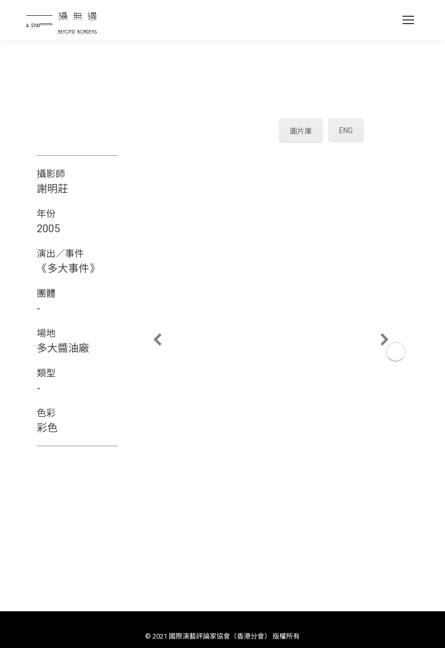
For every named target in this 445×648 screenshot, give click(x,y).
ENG (346, 130)
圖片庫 (301, 131)
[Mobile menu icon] (408, 19)
